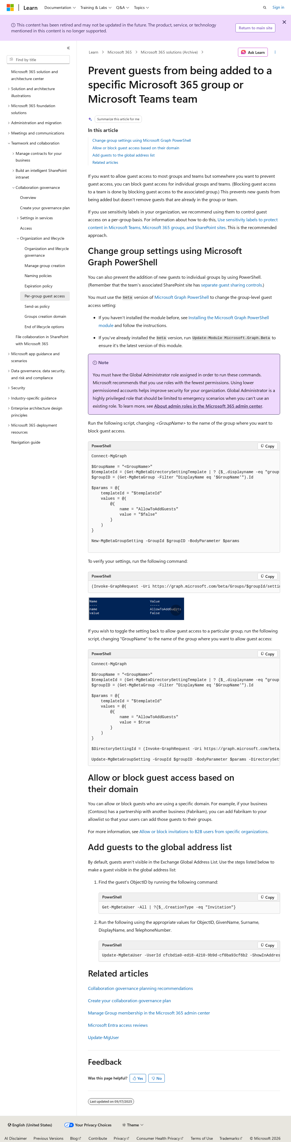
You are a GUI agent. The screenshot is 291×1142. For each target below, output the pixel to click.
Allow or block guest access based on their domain (135, 147)
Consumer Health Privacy (158, 1138)
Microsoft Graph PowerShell (181, 297)
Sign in (278, 7)
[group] (184, 501)
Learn (93, 52)
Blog (74, 1138)
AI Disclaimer (15, 1138)
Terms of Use (202, 1138)
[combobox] (38, 59)
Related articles (105, 162)
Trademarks (229, 1138)
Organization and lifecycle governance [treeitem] (47, 252)
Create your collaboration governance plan (129, 1000)
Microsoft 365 (120, 52)
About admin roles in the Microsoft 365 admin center (208, 406)
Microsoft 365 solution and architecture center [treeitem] (34, 75)
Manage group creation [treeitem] (45, 265)
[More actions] (275, 52)
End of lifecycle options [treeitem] (44, 326)
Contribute (98, 1138)
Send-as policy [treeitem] (37, 306)
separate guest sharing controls (231, 285)
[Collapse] (68, 48)
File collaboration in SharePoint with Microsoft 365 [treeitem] (42, 340)
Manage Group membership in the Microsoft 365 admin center (149, 1013)
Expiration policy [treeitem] (39, 285)
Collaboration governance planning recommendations (140, 988)
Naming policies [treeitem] (38, 275)
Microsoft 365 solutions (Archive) (169, 52)
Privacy (120, 1138)
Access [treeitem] (26, 228)
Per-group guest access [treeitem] (45, 296)
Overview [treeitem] (28, 197)
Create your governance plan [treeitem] (45, 207)
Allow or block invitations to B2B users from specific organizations (203, 831)
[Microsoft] (10, 7)
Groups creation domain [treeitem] (45, 316)
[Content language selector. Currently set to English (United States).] (30, 1125)
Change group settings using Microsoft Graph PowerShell (141, 140)
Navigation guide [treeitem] (25, 442)
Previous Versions (48, 1138)
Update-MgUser (103, 1037)
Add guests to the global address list (123, 155)
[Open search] (264, 8)
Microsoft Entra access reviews (118, 1025)
